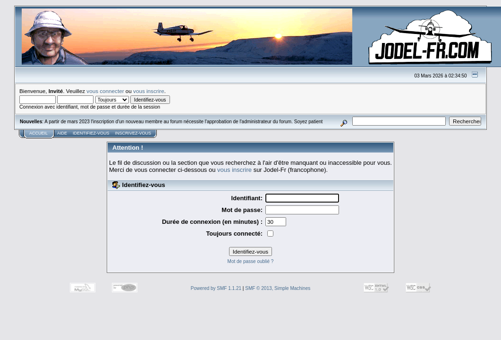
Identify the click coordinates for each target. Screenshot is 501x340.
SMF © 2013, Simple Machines (277, 288)
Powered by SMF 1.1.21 (216, 288)
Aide (62, 133)
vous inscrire (148, 91)
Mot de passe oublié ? (251, 261)
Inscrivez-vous (133, 133)
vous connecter (105, 91)
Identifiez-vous (91, 133)
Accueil (38, 133)
